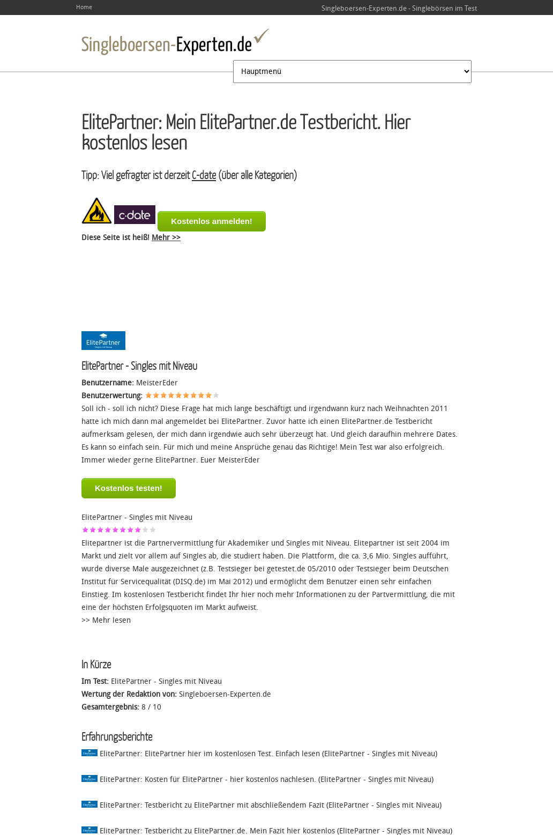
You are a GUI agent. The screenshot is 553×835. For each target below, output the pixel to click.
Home (84, 7)
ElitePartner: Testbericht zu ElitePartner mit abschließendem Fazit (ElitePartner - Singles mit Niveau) (261, 805)
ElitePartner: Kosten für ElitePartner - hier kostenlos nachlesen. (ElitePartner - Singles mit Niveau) (257, 779)
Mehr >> (166, 237)
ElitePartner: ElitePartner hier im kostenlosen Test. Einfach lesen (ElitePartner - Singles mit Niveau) (259, 753)
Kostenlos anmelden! (211, 221)
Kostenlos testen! (128, 488)
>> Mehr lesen (106, 620)
